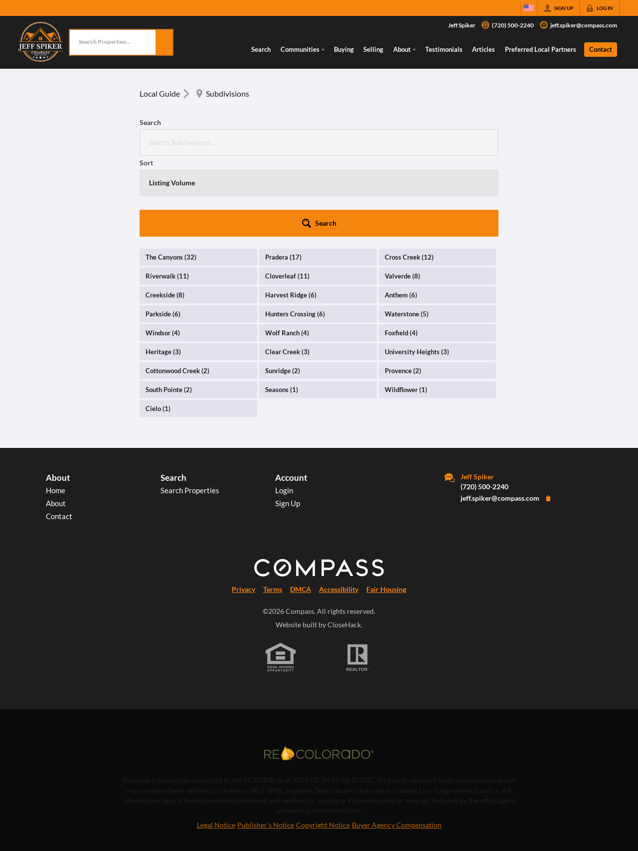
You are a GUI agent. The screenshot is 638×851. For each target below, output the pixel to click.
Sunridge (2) (282, 290)
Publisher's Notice (265, 744)
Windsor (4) (163, 252)
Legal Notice (216, 744)
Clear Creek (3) (287, 271)
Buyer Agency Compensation (397, 744)
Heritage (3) (163, 271)
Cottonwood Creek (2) (177, 290)
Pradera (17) (283, 176)
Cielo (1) (158, 328)
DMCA (300, 509)
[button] (164, 42)
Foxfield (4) (401, 252)
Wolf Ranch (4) (287, 252)
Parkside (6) (163, 233)
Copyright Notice (323, 744)
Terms (272, 509)
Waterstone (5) (407, 233)
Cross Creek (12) (409, 176)
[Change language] (529, 8)
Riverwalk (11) (167, 195)
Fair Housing (386, 509)
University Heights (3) (417, 271)
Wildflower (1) (406, 309)
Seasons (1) (281, 309)
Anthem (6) (401, 214)
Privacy (243, 509)
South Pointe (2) (169, 309)
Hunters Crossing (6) (295, 233)
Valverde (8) (402, 195)
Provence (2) (403, 290)
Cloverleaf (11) (287, 195)
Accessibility (338, 509)
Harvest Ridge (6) (291, 214)
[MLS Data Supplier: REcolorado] (319, 673)
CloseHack (344, 544)
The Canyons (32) (171, 176)
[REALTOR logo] (357, 577)
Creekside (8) (165, 214)
